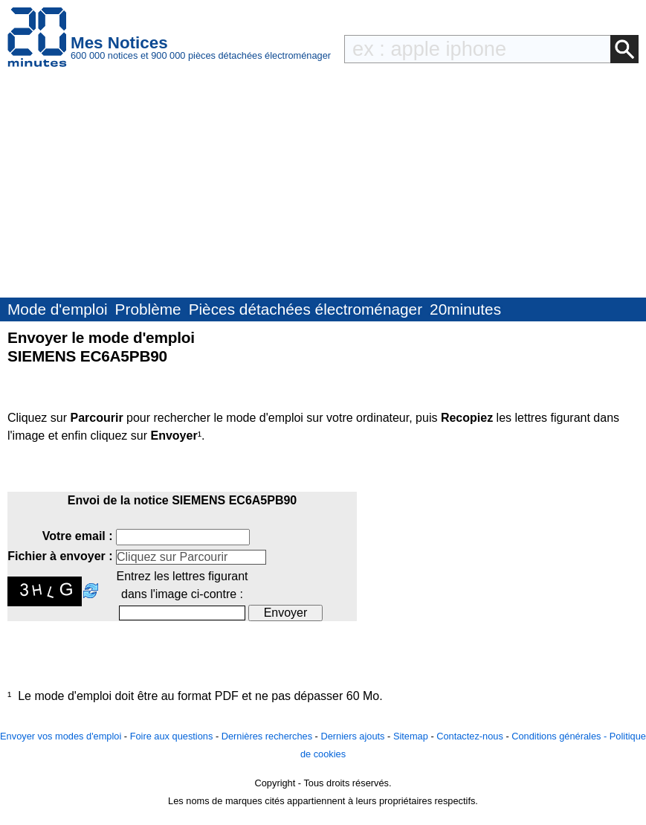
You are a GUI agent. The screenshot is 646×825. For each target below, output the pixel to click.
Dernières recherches (267, 736)
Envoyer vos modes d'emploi (60, 736)
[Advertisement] (323, 186)
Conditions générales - (560, 736)
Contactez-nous (469, 736)
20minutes (465, 309)
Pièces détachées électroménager (305, 309)
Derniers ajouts (352, 736)
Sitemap (410, 736)
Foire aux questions (171, 736)
